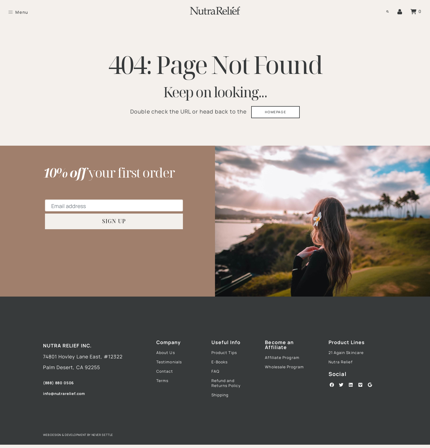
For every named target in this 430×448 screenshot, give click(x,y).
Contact (166, 378)
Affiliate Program (286, 361)
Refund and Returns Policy (229, 392)
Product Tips (227, 356)
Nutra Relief (343, 367)
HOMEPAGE (276, 113)
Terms (163, 389)
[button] (384, 12)
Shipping (222, 406)
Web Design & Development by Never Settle (89, 437)
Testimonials (172, 367)
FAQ (216, 378)
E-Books (221, 367)
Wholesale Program (277, 375)
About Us (167, 356)
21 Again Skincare (350, 356)
